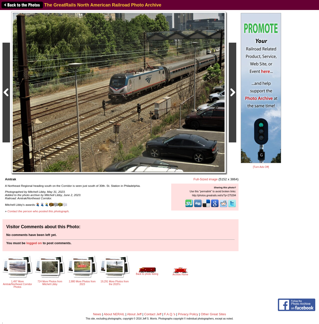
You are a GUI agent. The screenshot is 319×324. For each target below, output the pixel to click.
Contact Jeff (152, 314)
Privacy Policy (188, 314)
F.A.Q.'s (169, 314)
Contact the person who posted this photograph (38, 211)
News (97, 314)
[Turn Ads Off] (261, 167)
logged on (34, 243)
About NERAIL (114, 314)
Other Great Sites (213, 314)
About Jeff (134, 314)
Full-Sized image (205, 179)
